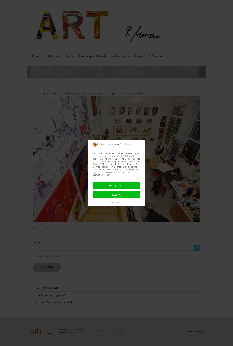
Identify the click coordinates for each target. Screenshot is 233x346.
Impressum (116, 202)
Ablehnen (116, 194)
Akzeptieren (116, 185)
